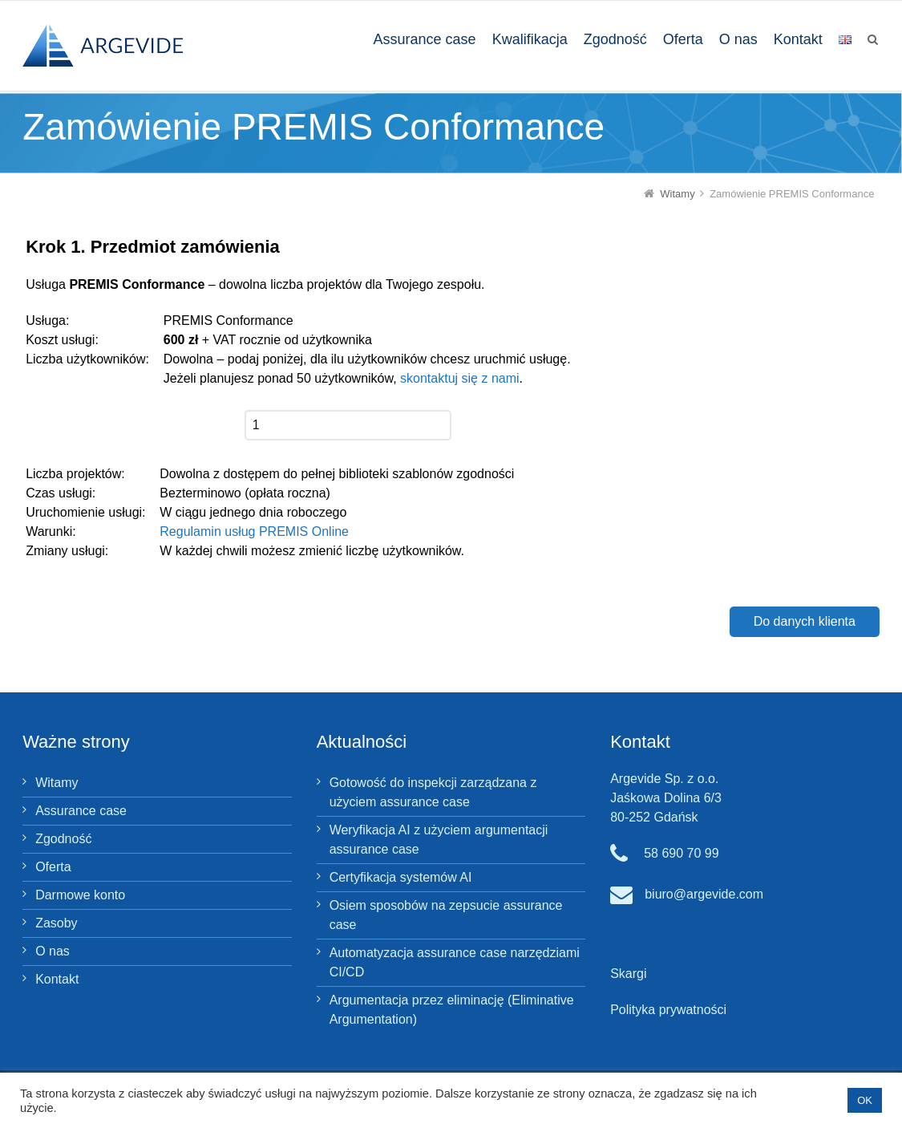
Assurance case (81, 811)
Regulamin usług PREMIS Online (254, 531)
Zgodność (63, 839)
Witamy (56, 782)
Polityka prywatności (668, 1009)
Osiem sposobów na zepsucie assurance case (446, 915)
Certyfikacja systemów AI (401, 877)
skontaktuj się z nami (460, 378)
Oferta (53, 867)
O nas (52, 951)
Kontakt (57, 979)
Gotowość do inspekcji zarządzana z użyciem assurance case (433, 792)
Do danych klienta (804, 621)
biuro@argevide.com (704, 894)
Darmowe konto (80, 895)
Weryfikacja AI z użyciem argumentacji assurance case (439, 839)
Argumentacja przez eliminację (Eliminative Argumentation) (452, 1009)
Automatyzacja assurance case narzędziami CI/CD (455, 962)
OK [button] (864, 1100)
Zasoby (56, 923)
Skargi (628, 973)
